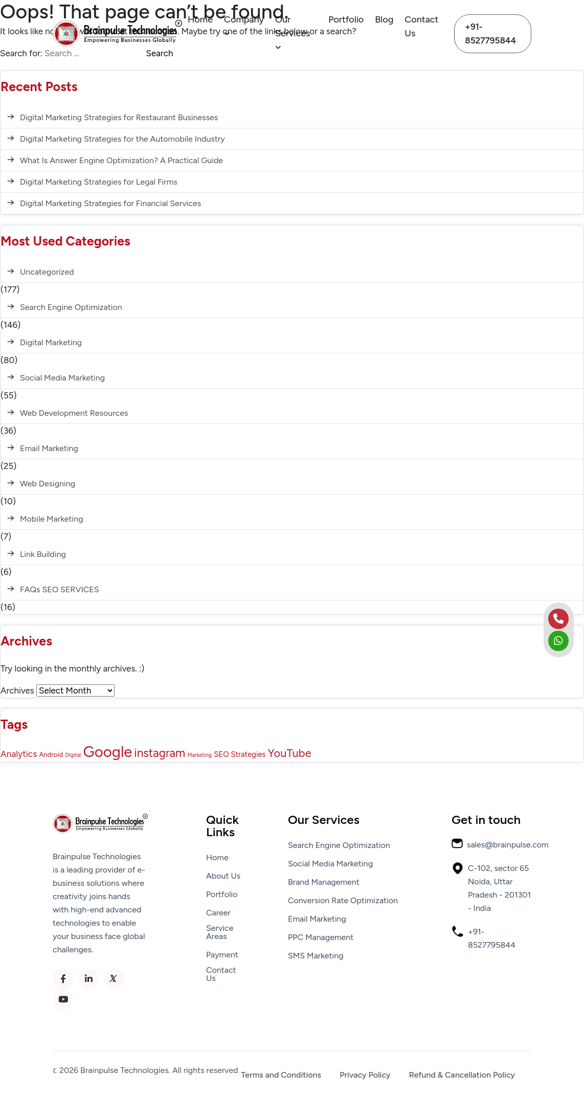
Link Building (43, 554)
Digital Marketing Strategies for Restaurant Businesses (119, 117)
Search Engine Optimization (71, 307)
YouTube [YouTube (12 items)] (289, 752)
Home (200, 19)
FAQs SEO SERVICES (59, 589)
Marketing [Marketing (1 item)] (199, 755)
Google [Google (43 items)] (107, 752)
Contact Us (421, 26)
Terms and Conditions (281, 1075)
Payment (222, 955)
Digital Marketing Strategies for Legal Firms (98, 182)
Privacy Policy (365, 1075)
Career (218, 913)
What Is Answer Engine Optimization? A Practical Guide (121, 160)
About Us (223, 876)
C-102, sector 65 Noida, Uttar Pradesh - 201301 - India (491, 887)
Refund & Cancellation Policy (462, 1075)
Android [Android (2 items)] (51, 754)
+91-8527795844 (490, 33)
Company (244, 25)
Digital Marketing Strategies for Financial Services (110, 203)
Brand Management (324, 882)
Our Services (292, 32)
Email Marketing (49, 448)
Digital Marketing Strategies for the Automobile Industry (122, 139)
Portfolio (346, 19)
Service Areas (219, 932)
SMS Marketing (316, 956)
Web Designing (47, 483)
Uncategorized (47, 272)
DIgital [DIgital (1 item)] (73, 755)
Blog (384, 19)
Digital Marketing (51, 342)
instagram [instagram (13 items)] (160, 753)
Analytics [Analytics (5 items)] (19, 754)
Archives (17, 690)
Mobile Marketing (51, 519)
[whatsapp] (558, 641)
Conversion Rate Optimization (343, 901)
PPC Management (320, 937)
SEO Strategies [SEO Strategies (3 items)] (239, 754)
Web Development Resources (74, 413)
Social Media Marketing (62, 378)
